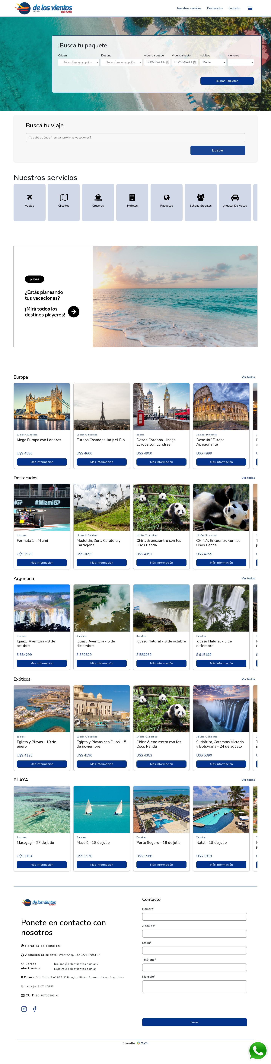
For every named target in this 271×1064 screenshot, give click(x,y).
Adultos (205, 55)
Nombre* (148, 909)
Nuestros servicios (189, 8)
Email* (146, 943)
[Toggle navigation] (250, 8)
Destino (106, 55)
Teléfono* (149, 960)
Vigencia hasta (181, 55)
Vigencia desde (154, 55)
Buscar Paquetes (227, 81)
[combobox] (79, 62)
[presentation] (194, 1005)
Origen (62, 55)
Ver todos (248, 377)
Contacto (234, 8)
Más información (41, 462)
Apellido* (148, 926)
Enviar (194, 1022)
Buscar (218, 150)
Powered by (136, 1043)
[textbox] (79, 62)
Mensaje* (148, 977)
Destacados (215, 8)
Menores (233, 55)
